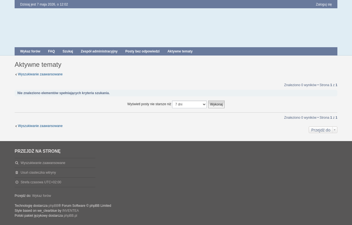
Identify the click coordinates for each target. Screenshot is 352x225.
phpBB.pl (70, 216)
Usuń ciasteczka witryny (38, 172)
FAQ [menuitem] (51, 51)
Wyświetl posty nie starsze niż (167, 104)
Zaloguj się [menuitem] (324, 4)
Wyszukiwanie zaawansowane (40, 74)
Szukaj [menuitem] (68, 51)
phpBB (53, 206)
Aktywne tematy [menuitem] (180, 51)
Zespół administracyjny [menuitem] (99, 51)
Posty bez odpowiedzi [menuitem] (142, 51)
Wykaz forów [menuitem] (30, 51)
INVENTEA (70, 211)
